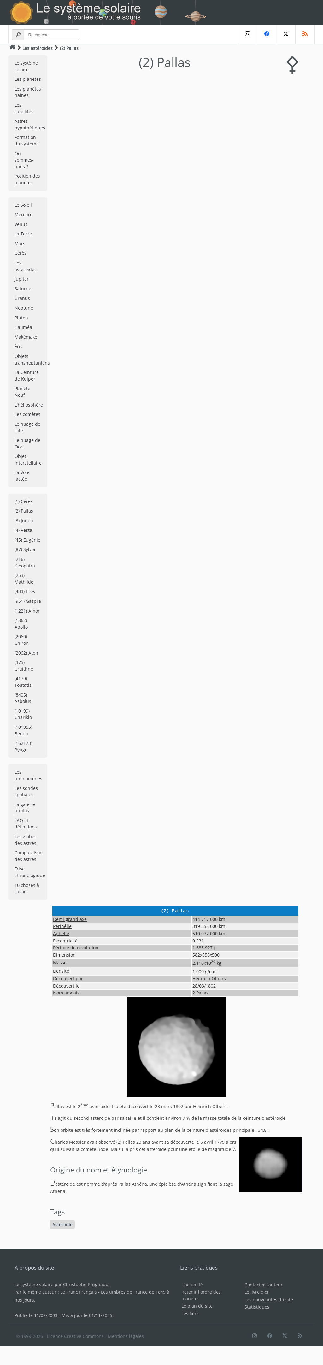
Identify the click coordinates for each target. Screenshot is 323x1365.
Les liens (190, 1313)
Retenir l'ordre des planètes (201, 1295)
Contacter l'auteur (263, 1285)
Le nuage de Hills (27, 427)
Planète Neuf (22, 391)
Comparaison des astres (29, 856)
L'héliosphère (29, 405)
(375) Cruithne (24, 665)
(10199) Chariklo (23, 714)
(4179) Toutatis (23, 681)
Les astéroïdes (37, 48)
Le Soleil (23, 205)
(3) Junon (24, 521)
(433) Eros (25, 591)
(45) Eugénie (27, 540)
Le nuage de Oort (27, 443)
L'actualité (192, 1285)
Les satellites (24, 108)
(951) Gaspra (28, 601)
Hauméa (23, 327)
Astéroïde (62, 1224)
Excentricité (65, 941)
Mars (20, 243)
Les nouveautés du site (268, 1300)
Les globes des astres (26, 840)
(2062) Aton (26, 653)
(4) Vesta (23, 530)
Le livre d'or (256, 1292)
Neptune (24, 308)
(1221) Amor (27, 611)
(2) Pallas (24, 511)
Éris (18, 346)
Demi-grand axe (70, 919)
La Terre (23, 234)
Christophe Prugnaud (86, 1284)
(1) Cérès (24, 501)
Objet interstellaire (28, 459)
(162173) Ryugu (23, 746)
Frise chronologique (30, 872)
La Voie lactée (22, 475)
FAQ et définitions (26, 823)
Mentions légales (126, 1336)
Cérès (20, 253)
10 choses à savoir (27, 888)
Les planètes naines (28, 92)
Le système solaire (26, 66)
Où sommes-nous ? (24, 160)
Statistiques (256, 1307)
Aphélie (61, 933)
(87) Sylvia (25, 549)
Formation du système (27, 140)
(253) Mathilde (24, 578)
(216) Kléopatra (25, 562)
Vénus (21, 224)
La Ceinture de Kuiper (27, 375)
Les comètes (27, 414)
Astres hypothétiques (30, 124)
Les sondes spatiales (26, 791)
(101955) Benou (23, 730)
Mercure (23, 214)
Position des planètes (27, 179)
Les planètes (28, 79)
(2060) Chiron (22, 639)
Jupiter (22, 279)
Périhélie (62, 926)
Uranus (22, 298)
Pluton (21, 318)
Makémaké (26, 337)
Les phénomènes (28, 775)
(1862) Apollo (21, 623)
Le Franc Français (78, 1292)
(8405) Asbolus (23, 698)
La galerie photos (25, 807)
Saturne (23, 289)
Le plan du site (197, 1306)
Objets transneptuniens (31, 359)
